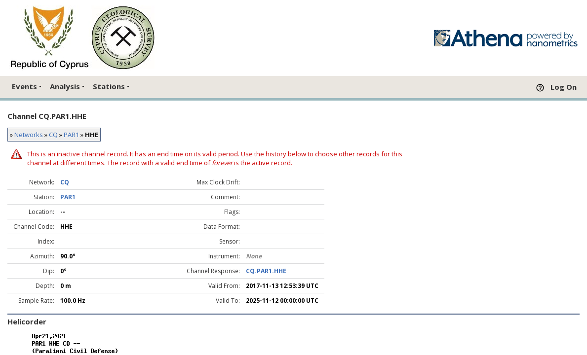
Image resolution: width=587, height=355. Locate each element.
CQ (53, 134)
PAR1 (71, 134)
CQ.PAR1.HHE (266, 271)
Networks (28, 134)
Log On (563, 87)
